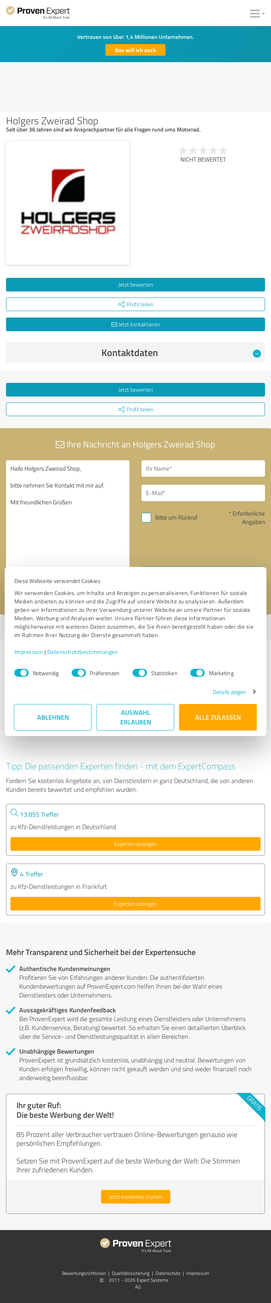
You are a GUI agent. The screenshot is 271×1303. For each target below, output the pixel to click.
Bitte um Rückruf (176, 517)
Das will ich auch (135, 50)
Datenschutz (168, 1273)
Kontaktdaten (181, 352)
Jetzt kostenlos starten (135, 1196)
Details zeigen (230, 692)
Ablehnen (53, 717)
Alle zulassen (218, 717)
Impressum (28, 652)
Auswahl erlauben (135, 717)
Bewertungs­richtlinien (84, 1273)
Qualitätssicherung (131, 1273)
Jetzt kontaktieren (135, 324)
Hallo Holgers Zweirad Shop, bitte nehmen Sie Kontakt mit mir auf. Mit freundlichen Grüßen (67, 529)
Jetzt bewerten (135, 284)
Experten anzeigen (135, 844)
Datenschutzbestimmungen (82, 652)
